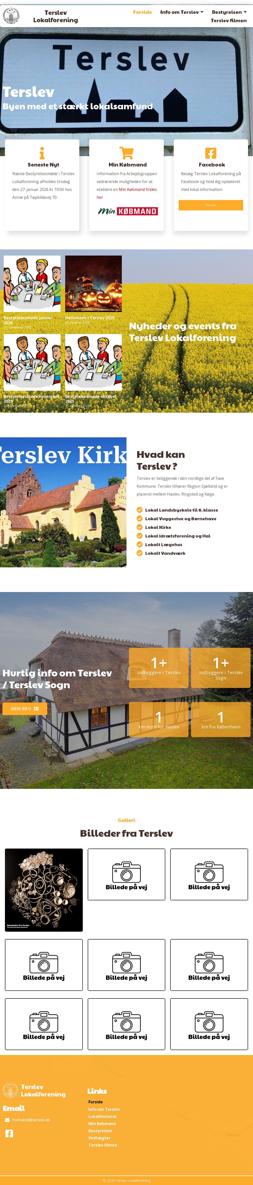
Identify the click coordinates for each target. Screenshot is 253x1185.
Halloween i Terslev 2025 (89, 317)
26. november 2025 (18, 327)
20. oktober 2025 (77, 322)
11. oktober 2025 (77, 406)
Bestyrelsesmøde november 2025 (31, 399)
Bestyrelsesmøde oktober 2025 (91, 399)
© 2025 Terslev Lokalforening (126, 1180)
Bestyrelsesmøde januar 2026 (28, 320)
